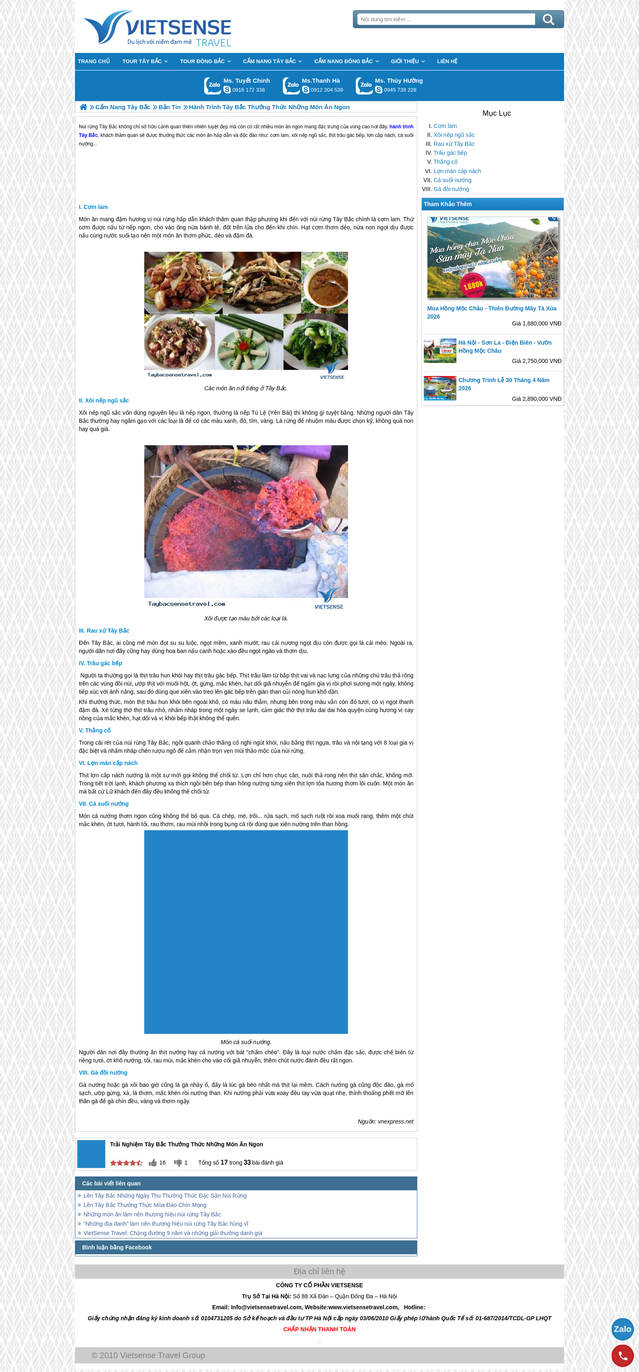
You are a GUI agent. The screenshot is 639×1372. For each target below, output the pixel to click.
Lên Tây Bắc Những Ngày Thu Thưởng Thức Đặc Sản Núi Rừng (165, 1195)
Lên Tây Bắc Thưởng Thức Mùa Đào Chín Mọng (145, 1205)
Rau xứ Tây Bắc (454, 144)
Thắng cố (446, 161)
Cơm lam (445, 126)
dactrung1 (379, 90)
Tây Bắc (343, 219)
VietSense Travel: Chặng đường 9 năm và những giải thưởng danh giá (173, 1233)
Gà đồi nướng (451, 189)
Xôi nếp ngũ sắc (454, 135)
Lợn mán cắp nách (457, 171)
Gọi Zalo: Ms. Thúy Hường (364, 86)
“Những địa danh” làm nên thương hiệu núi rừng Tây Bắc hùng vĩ (166, 1223)
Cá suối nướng (453, 180)
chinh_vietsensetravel (227, 90)
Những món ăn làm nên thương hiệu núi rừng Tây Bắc (152, 1214)
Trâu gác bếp (450, 153)
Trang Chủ (177, 26)
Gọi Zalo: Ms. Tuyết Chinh (213, 86)
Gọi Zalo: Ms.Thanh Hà (291, 86)
